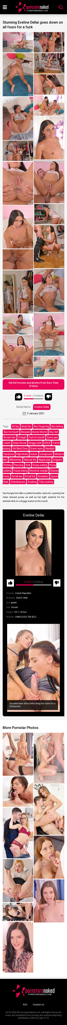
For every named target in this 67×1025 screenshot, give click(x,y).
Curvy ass (52, 437)
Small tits (30, 476)
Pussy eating (40, 465)
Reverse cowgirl (39, 470)
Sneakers (43, 476)
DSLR (47, 442)
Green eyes (36, 448)
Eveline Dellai (41, 406)
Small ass (17, 476)
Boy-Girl (53, 432)
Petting (8, 465)
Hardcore (9, 454)
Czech (7, 442)
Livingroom (46, 454)
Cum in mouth (37, 437)
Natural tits (30, 459)
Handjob (49, 448)
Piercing (18, 465)
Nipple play (45, 459)
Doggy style (35, 442)
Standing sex (18, 481)
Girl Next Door (20, 448)
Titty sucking (46, 481)
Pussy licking (20, 470)
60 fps (15, 426)
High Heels (22, 454)
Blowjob (25, 432)
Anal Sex (26, 426)
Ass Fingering (41, 426)
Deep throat (19, 442)
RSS (25, 1004)
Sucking (32, 481)
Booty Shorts (39, 432)
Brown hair (10, 437)
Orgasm (57, 459)
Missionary (15, 459)
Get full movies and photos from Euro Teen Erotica (33, 384)
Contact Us (38, 1004)
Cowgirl (22, 437)
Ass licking (57, 426)
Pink (28, 465)
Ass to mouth (11, 432)
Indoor (34, 454)
